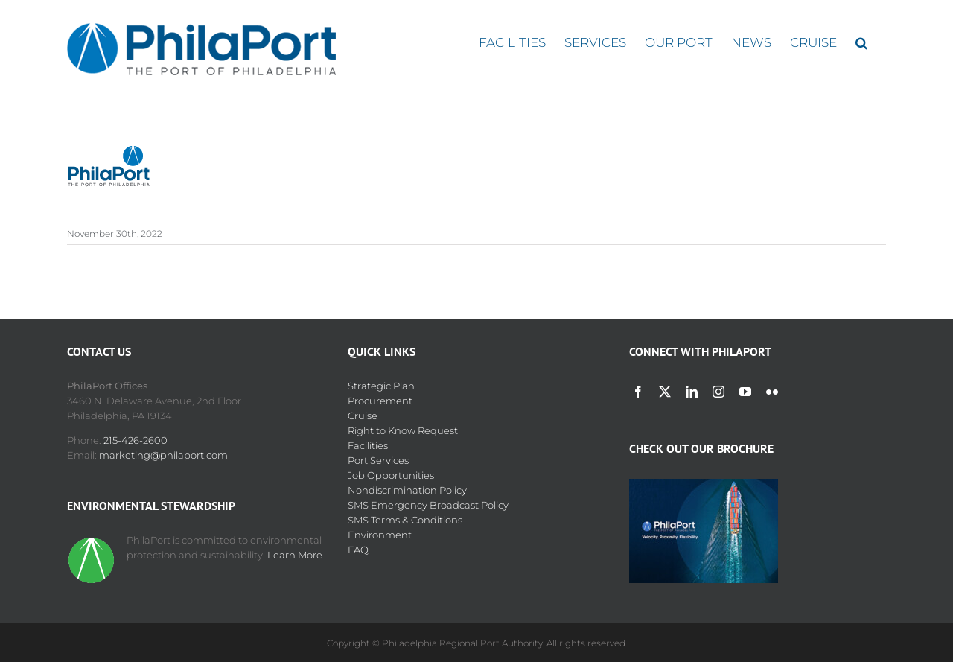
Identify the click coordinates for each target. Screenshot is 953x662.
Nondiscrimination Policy (407, 490)
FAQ (358, 550)
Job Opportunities (391, 475)
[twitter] (665, 392)
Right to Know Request (403, 430)
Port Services (378, 460)
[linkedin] (692, 392)
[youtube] (745, 392)
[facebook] (638, 392)
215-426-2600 (135, 440)
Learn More (294, 555)
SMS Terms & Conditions (405, 520)
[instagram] (718, 392)
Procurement (380, 401)
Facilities (368, 445)
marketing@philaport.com (163, 455)
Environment (380, 535)
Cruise (362, 415)
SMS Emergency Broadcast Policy (428, 505)
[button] (861, 43)
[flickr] (772, 392)
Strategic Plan (381, 386)
